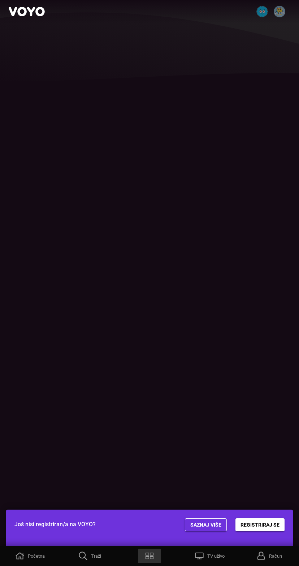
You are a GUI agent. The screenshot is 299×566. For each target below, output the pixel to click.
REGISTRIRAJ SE (260, 525)
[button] (30, 556)
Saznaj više (205, 525)
